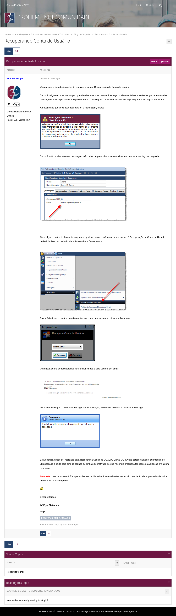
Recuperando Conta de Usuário (111, 34)
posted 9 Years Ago (50, 78)
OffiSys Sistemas (89, 611)
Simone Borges (71, 524)
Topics (11, 562)
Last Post (129, 563)
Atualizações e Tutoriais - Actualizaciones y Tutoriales (42, 34)
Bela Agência (130, 611)
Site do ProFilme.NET (18, 5)
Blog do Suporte (82, 34)
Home (8, 34)
